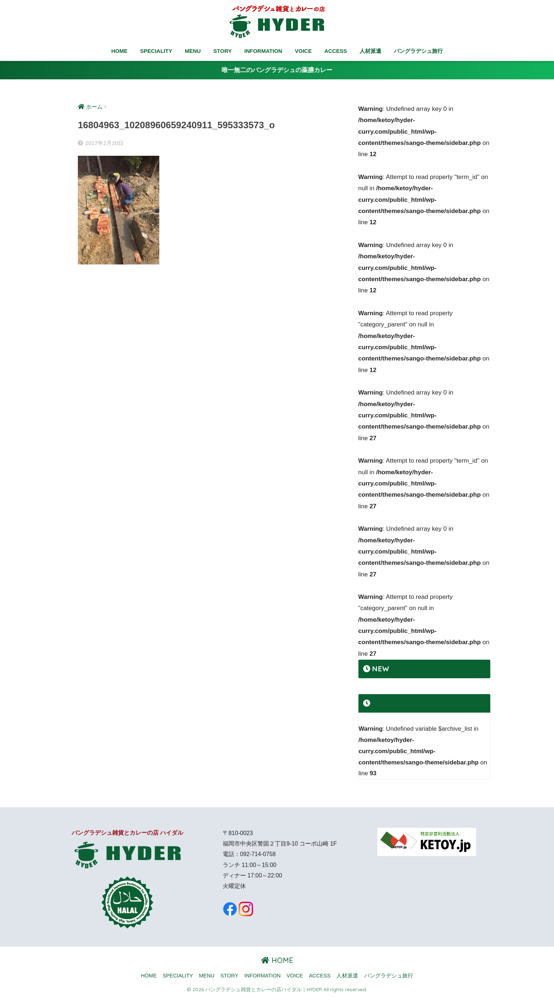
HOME (119, 51)
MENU (193, 51)
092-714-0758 (258, 854)
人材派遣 (370, 51)
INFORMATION (263, 51)
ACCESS (335, 51)
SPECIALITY (156, 51)
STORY (222, 51)
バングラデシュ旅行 (418, 51)
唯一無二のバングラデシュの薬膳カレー (277, 70)
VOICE (303, 51)
